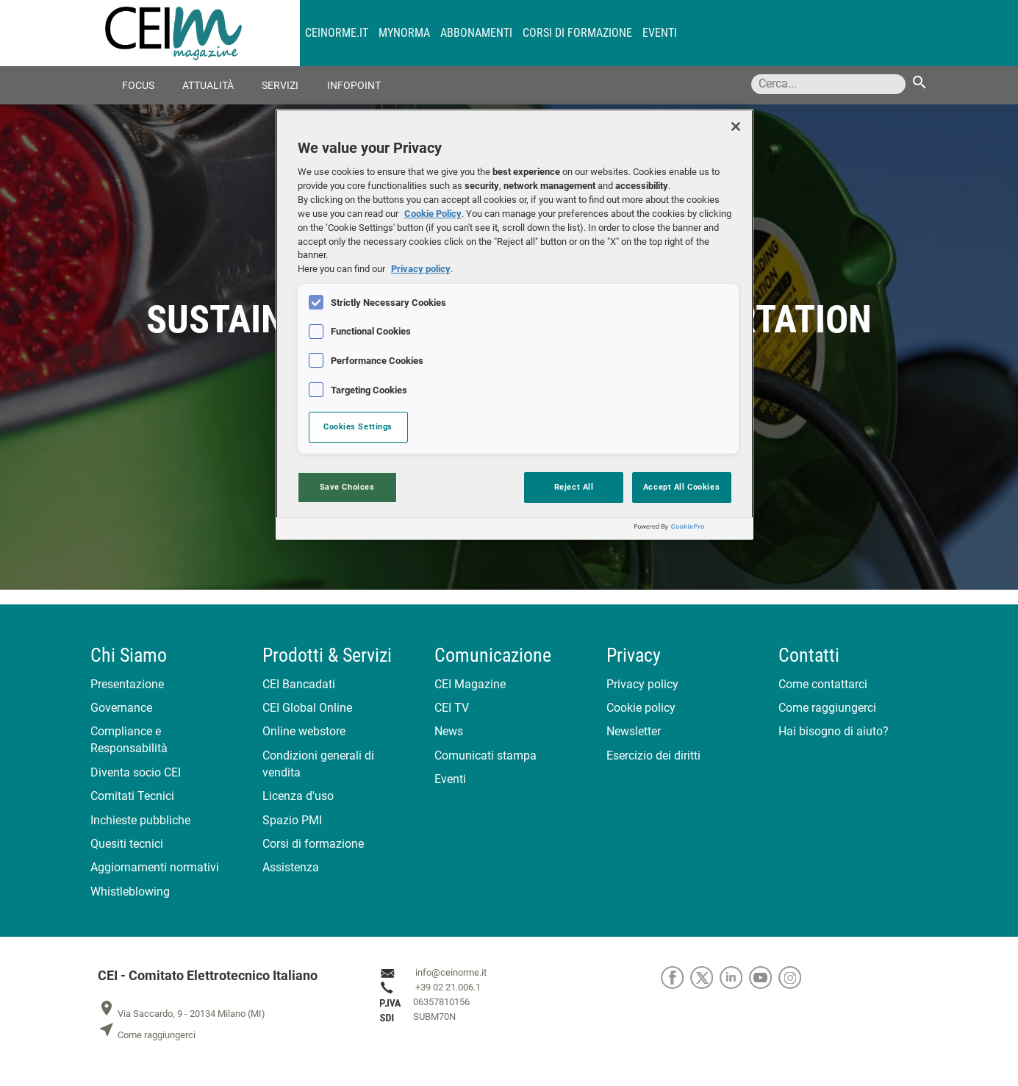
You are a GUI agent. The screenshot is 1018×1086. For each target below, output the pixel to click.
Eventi (659, 33)
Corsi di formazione (577, 33)
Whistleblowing (130, 892)
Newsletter (633, 731)
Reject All (574, 487)
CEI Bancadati (298, 684)
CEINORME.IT (336, 33)
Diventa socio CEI (135, 772)
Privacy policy (642, 684)
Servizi (280, 85)
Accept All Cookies (681, 487)
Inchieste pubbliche (140, 820)
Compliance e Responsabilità (129, 739)
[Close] (736, 126)
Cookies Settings (357, 426)
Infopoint (354, 85)
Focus (138, 85)
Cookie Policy (433, 213)
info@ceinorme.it (451, 973)
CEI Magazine (470, 684)
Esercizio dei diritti (653, 755)
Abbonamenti (476, 33)
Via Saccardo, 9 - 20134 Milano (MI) (181, 1013)
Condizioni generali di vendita (318, 764)
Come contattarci (822, 684)
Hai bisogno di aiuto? (833, 731)
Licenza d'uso (298, 796)
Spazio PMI (292, 820)
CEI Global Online (307, 708)
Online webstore (303, 731)
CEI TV (451, 708)
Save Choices (347, 487)
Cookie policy (640, 708)
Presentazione (127, 684)
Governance (121, 708)
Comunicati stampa (485, 755)
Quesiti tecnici (126, 844)
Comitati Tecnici (132, 796)
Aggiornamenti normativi (154, 867)
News (448, 731)
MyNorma (404, 33)
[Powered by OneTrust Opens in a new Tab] (690, 530)
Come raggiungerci (827, 708)
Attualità (208, 85)
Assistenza (290, 867)
